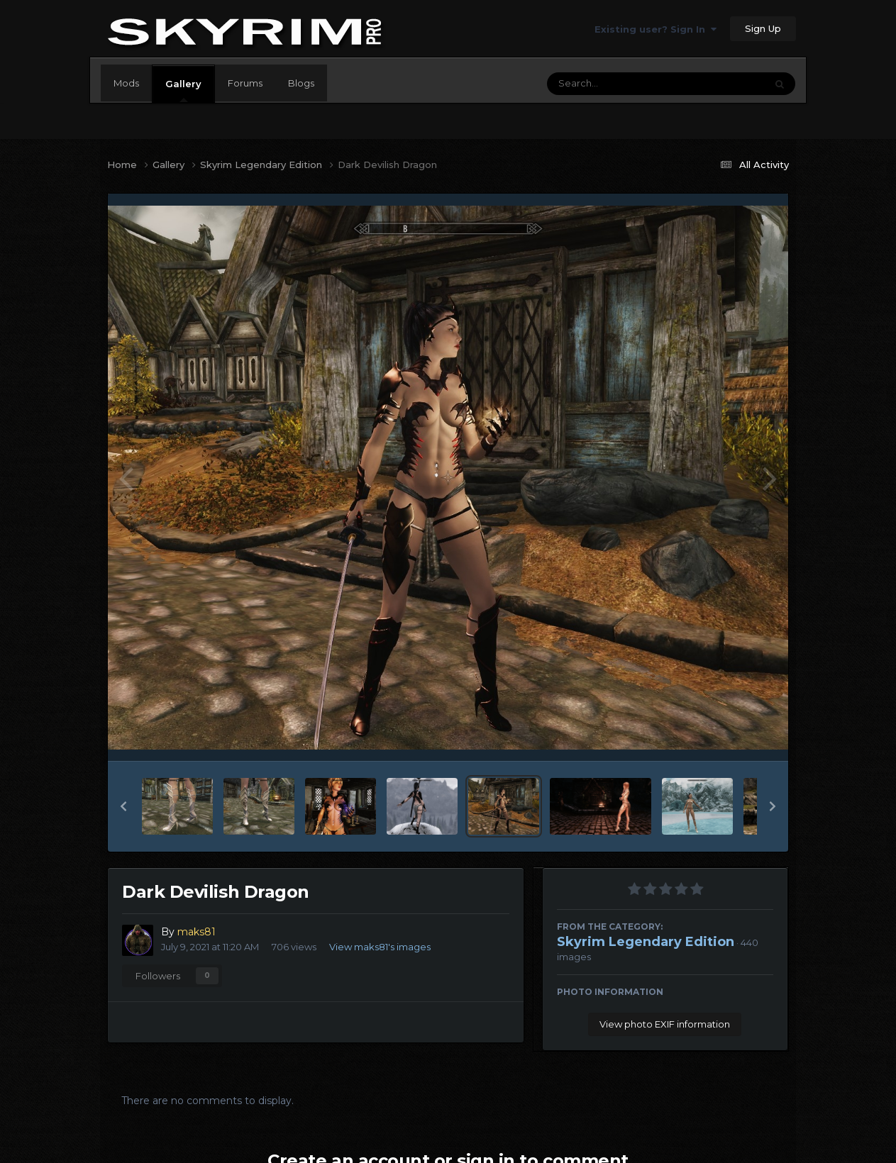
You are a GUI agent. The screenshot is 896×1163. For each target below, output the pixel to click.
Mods (126, 83)
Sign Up (763, 28)
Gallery (183, 90)
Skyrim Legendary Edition (645, 942)
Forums (245, 83)
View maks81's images (380, 946)
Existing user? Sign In (655, 29)
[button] (123, 806)
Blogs (301, 83)
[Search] (617, 83)
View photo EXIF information (664, 1024)
